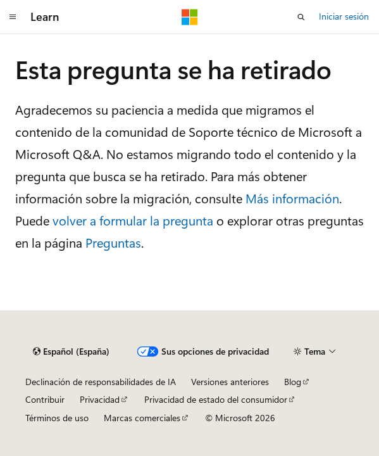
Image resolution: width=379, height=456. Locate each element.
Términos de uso (57, 418)
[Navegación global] (12, 17)
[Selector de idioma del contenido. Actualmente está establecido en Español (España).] (71, 351)
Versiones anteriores (230, 382)
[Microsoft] (190, 17)
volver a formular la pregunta (133, 220)
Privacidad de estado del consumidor (215, 399)
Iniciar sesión (344, 16)
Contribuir (45, 399)
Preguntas (113, 242)
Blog (292, 382)
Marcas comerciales (142, 418)
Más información (292, 197)
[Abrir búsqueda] (301, 17)
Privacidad (100, 399)
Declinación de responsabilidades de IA (100, 382)
